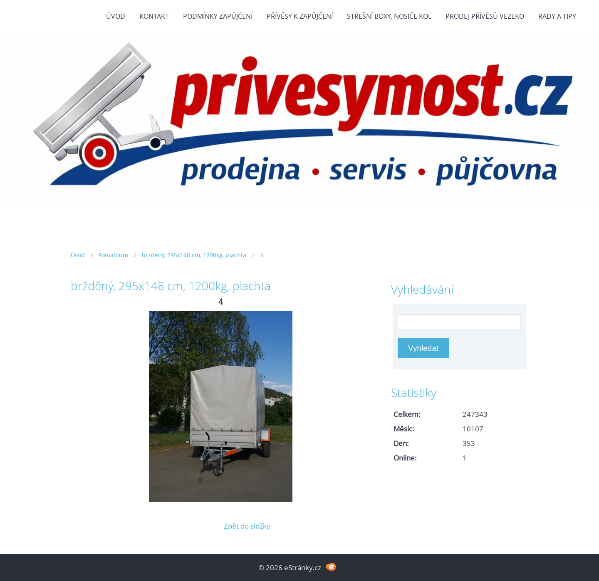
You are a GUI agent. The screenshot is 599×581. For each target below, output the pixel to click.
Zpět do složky (247, 526)
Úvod (115, 16)
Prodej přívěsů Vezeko (485, 16)
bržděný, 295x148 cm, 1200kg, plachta (194, 255)
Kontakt (154, 16)
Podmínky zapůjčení (217, 16)
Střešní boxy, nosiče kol (389, 16)
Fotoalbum (113, 255)
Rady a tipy (557, 16)
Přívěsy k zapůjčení (300, 16)
